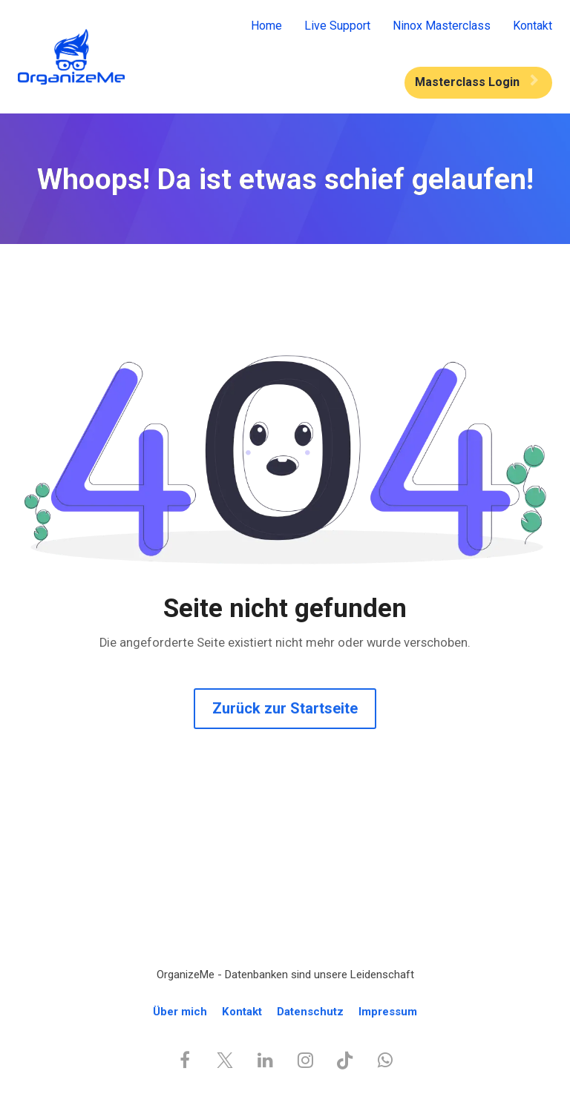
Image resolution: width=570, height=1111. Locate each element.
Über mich (180, 1011)
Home (266, 26)
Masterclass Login (476, 82)
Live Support (337, 26)
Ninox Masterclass (442, 26)
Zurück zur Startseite (285, 708)
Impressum (387, 1011)
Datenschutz (310, 1011)
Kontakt (532, 26)
